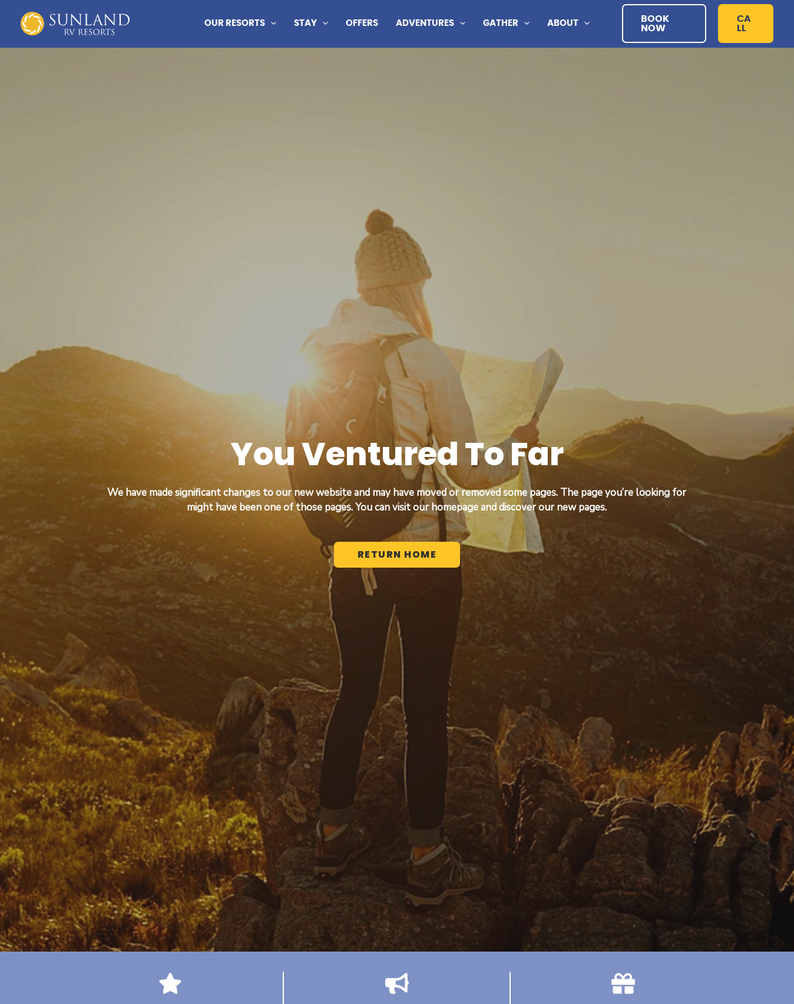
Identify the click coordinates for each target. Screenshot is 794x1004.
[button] (664, 23)
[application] (270, 23)
